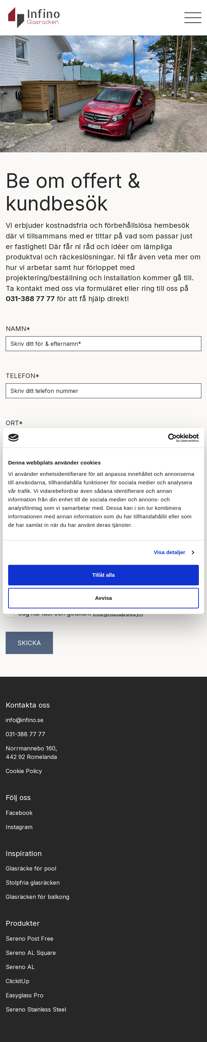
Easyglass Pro (24, 995)
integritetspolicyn (118, 613)
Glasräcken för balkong (37, 896)
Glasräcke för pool (31, 868)
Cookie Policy (24, 771)
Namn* (18, 328)
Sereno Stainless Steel (36, 1009)
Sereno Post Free (29, 938)
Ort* (14, 423)
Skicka (29, 643)
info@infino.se (24, 719)
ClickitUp (17, 981)
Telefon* (23, 375)
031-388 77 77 (25, 734)
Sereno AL (20, 966)
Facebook (19, 812)
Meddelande (29, 564)
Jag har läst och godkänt (80, 613)
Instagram (19, 826)
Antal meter (28, 517)
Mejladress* (29, 470)
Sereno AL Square (31, 952)
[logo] (34, 17)
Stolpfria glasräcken (33, 882)
